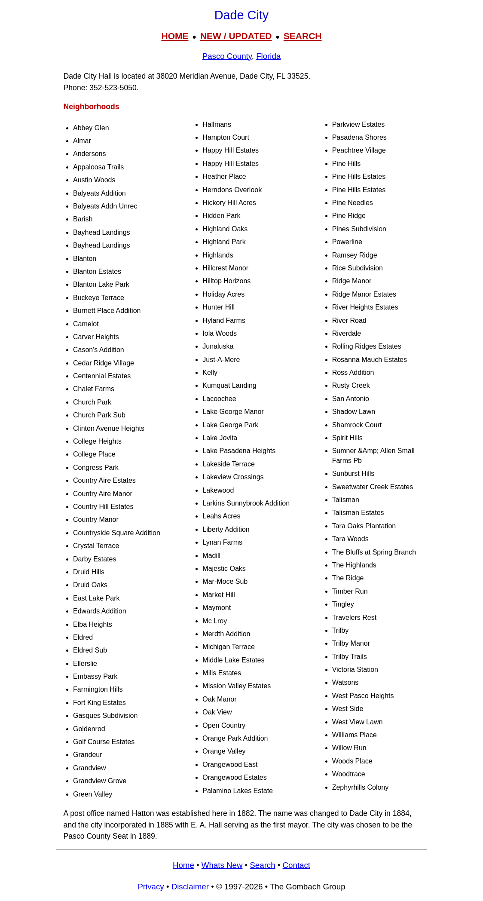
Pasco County (227, 56)
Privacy (151, 886)
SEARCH (303, 36)
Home (183, 865)
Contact (296, 865)
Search (262, 865)
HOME (174, 36)
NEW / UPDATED (236, 36)
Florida (268, 56)
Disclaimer (190, 886)
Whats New (222, 865)
